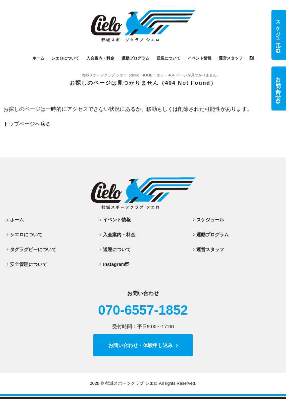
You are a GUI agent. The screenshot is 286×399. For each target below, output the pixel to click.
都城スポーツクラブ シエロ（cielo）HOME (117, 75)
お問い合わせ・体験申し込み (140, 345)
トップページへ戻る (27, 124)
